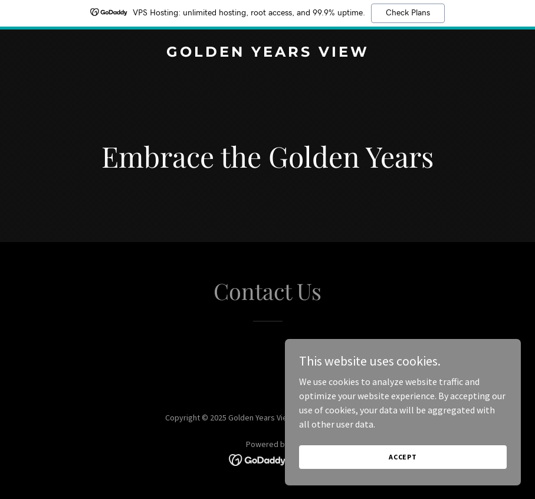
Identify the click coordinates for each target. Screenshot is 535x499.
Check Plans (408, 13)
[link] (267, 53)
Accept (403, 481)
